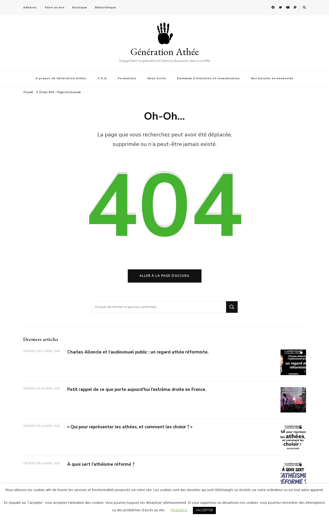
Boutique (79, 7)
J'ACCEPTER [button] (204, 510)
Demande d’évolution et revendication (208, 78)
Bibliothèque (105, 7)
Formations (127, 78)
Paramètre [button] (179, 510)
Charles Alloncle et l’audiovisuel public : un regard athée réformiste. (137, 352)
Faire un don (54, 7)
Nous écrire (156, 78)
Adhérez (30, 7)
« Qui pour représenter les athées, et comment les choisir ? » (129, 427)
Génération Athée (164, 51)
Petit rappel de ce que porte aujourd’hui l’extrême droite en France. (136, 389)
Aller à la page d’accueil (164, 276)
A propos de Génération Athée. (61, 78)
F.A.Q (102, 78)
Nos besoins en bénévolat (272, 78)
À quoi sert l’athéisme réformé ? (100, 464)
